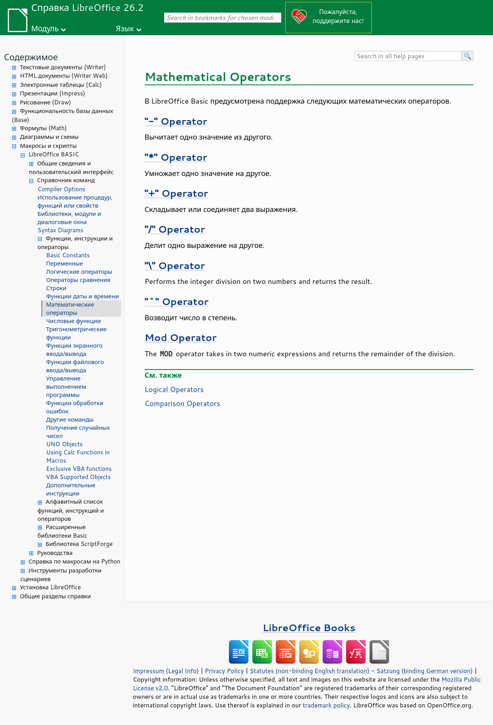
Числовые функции (73, 321)
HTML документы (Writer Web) (64, 76)
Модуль (45, 28)
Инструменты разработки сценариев (61, 574)
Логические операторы (79, 271)
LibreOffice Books (309, 627)
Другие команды (70, 419)
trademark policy (326, 705)
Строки (56, 288)
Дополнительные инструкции (70, 489)
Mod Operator (180, 337)
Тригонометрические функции (76, 333)
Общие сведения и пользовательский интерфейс (71, 167)
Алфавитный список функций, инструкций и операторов (71, 510)
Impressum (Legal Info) (166, 670)
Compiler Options (61, 189)
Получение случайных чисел (78, 432)
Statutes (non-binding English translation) (309, 670)
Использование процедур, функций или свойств (75, 201)
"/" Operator (175, 229)
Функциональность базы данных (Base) (62, 115)
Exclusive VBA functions (79, 469)
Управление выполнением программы (66, 386)
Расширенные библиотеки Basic (62, 531)
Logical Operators (174, 389)
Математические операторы (70, 308)
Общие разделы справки (55, 596)
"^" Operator (177, 301)
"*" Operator (176, 157)
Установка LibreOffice (50, 587)
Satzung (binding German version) (425, 670)
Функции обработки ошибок (74, 407)
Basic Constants (68, 255)
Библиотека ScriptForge (79, 544)
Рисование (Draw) (45, 102)
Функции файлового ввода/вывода (75, 366)
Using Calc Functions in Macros (78, 456)
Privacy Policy (224, 670)
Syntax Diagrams (61, 230)
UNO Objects (64, 444)
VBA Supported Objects (78, 477)
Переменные (64, 263)
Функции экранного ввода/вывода (74, 349)
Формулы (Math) (43, 128)
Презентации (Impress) (52, 93)
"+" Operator (176, 193)
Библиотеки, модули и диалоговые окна (69, 218)
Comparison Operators (182, 403)
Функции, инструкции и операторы (75, 242)
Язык (125, 28)
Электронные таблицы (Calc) (61, 85)
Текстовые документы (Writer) (63, 67)
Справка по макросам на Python (74, 561)
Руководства (55, 553)
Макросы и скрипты (48, 146)
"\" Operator (175, 265)
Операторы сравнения (78, 280)
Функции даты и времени (82, 296)
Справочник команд (66, 180)
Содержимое (31, 57)
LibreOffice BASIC (54, 154)
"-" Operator (176, 121)
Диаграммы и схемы (49, 137)
